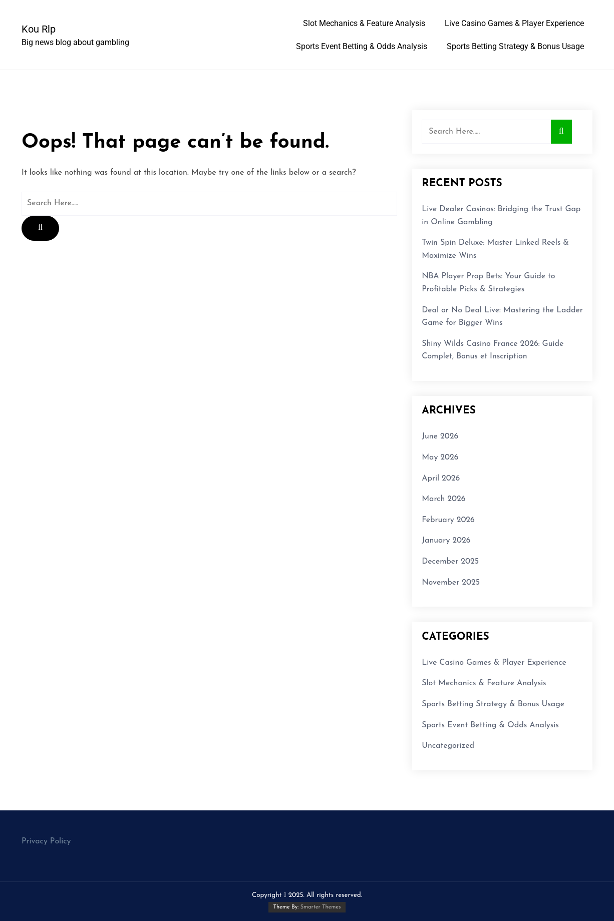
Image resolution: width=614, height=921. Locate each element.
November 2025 (451, 583)
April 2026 (441, 479)
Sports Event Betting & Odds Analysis (361, 46)
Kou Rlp (39, 29)
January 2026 (446, 541)
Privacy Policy (46, 841)
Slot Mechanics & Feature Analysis (364, 23)
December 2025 (450, 562)
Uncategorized (448, 746)
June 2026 (440, 436)
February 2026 (448, 520)
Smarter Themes (320, 907)
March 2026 (443, 499)
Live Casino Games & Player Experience (514, 23)
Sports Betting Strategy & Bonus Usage (515, 46)
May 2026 (440, 457)
